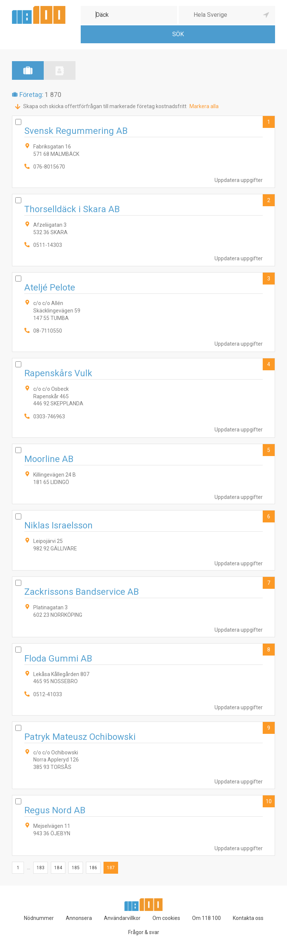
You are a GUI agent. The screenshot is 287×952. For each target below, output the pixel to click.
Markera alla (204, 106)
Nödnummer (39, 918)
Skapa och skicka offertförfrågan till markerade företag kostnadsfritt (104, 106)
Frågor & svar (143, 932)
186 (93, 867)
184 (58, 867)
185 (76, 867)
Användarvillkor (122, 918)
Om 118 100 (206, 918)
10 (269, 801)
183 (40, 867)
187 (111, 867)
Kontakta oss (248, 918)
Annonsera (79, 918)
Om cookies (166, 918)
